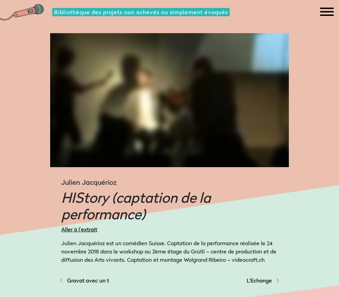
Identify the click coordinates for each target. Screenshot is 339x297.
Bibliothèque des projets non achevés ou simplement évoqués (141, 12)
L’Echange (263, 280)
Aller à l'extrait (79, 229)
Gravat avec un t (84, 280)
